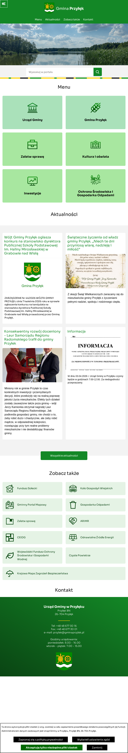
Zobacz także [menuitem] (72, 19)
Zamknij (97, 747)
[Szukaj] (98, 72)
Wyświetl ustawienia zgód (93, 739)
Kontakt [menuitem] (88, 19)
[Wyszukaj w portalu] (60, 72)
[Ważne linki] (4, 4)
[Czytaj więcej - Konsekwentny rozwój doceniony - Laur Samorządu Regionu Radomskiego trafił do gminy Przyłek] (32, 383)
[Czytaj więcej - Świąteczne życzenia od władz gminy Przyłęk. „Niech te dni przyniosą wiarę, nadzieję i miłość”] (96, 278)
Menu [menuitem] (38, 19)
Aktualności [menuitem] (52, 19)
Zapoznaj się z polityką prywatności (40, 739)
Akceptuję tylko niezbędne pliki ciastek (52, 747)
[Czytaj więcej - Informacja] (96, 383)
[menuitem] (32, 112)
